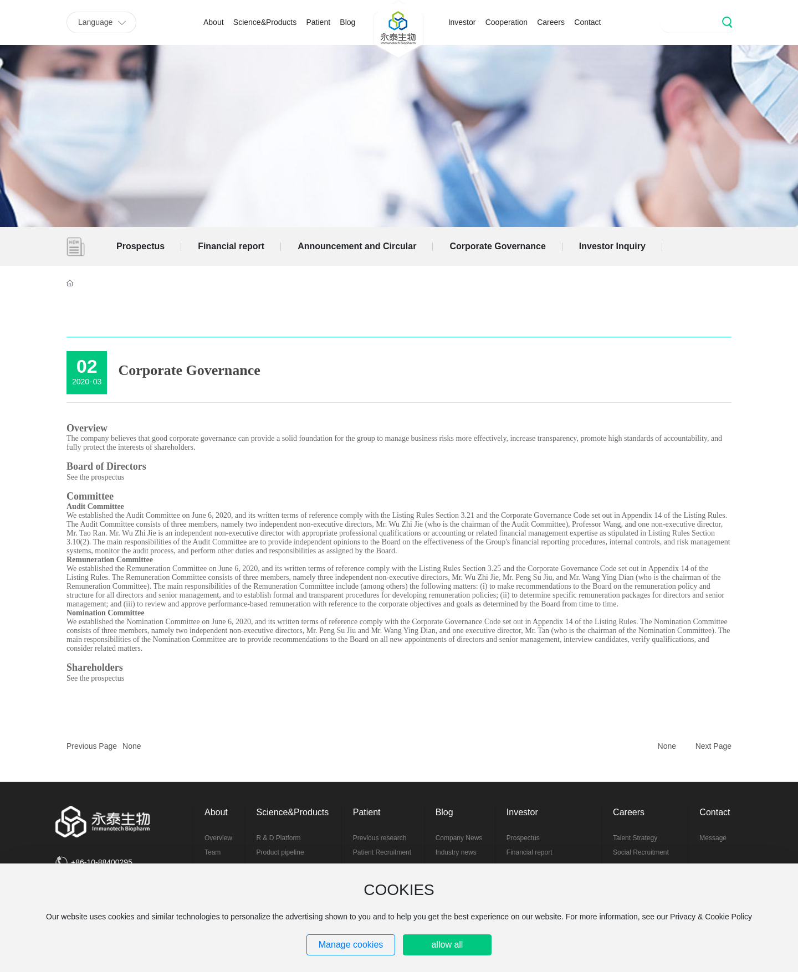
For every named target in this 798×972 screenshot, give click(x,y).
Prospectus (140, 246)
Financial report (231, 246)
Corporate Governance (497, 246)
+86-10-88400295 (101, 862)
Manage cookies (351, 944)
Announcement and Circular (357, 246)
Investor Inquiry (612, 246)
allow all (447, 944)
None (131, 746)
